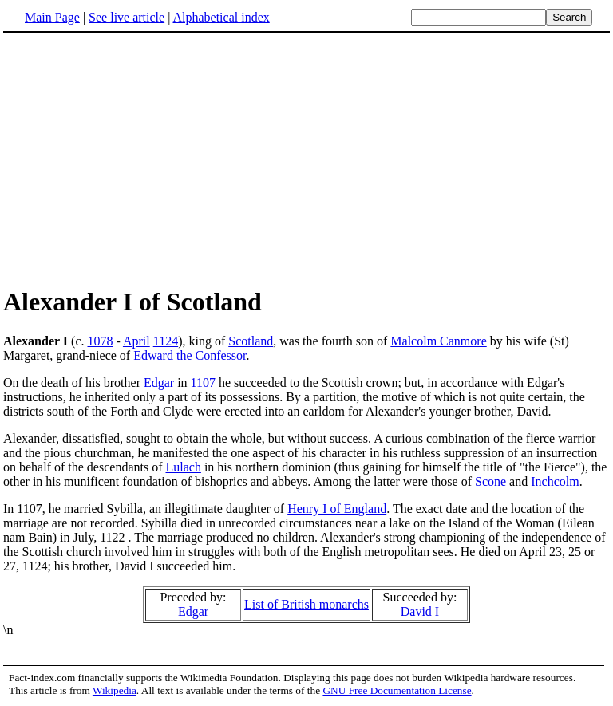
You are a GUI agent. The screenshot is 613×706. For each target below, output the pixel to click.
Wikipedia (114, 690)
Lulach (182, 467)
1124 (165, 341)
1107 (203, 382)
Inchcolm (555, 481)
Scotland (250, 341)
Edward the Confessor (189, 355)
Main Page (52, 17)
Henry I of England (336, 508)
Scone (490, 481)
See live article (126, 17)
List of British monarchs (306, 604)
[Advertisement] (137, 158)
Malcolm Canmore (438, 341)
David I (420, 611)
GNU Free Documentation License (396, 690)
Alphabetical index (220, 17)
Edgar (159, 382)
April (136, 341)
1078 (100, 341)
